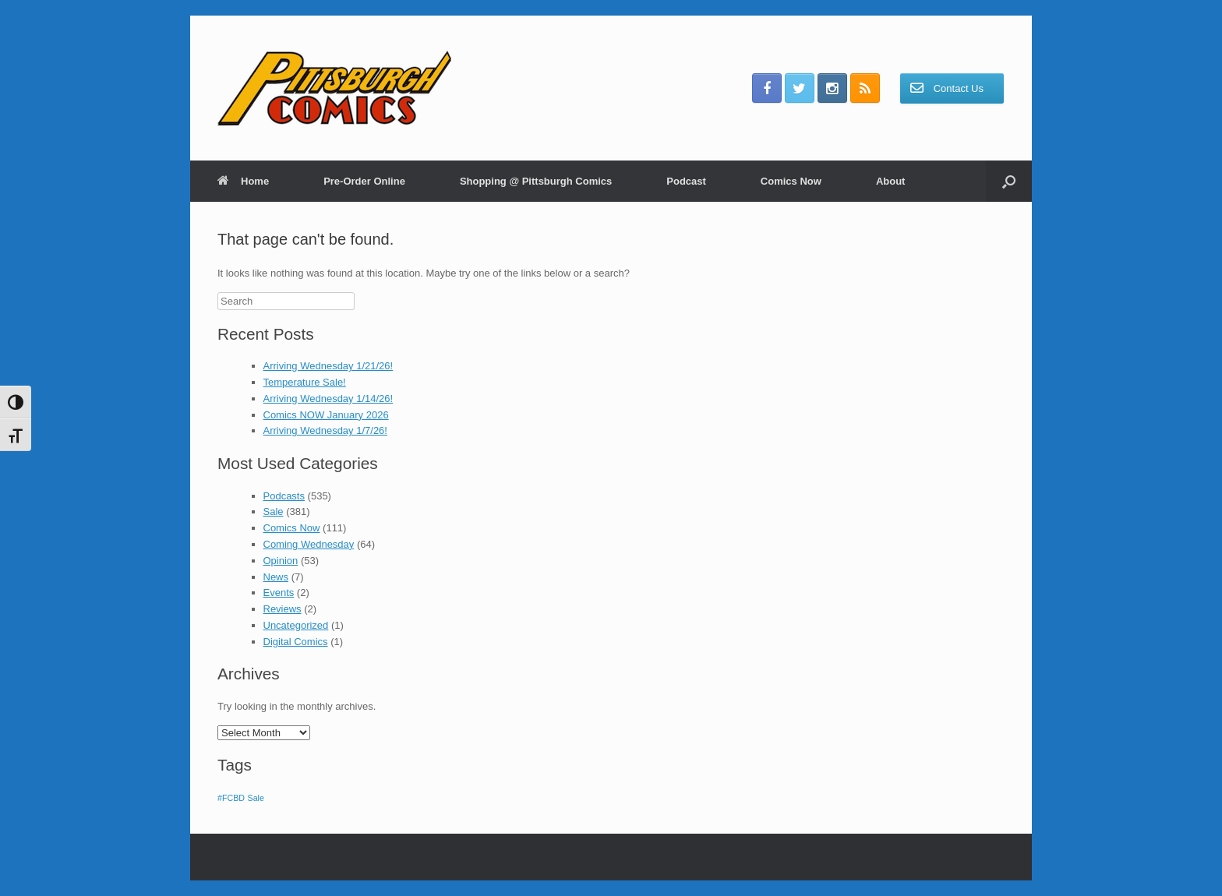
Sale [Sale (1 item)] (256, 798)
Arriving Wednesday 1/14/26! (328, 398)
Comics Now (791, 181)
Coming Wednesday (309, 544)
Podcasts (284, 496)
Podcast (686, 181)
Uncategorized (296, 625)
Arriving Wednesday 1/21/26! (328, 366)
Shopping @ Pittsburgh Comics (536, 181)
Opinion (280, 560)
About (891, 181)
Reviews (282, 609)
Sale (273, 511)
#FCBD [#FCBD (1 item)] (231, 798)
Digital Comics (295, 641)
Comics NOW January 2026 (326, 415)
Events (279, 592)
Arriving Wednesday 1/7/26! (325, 430)
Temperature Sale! (304, 382)
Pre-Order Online (364, 181)
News (276, 577)
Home (243, 181)
